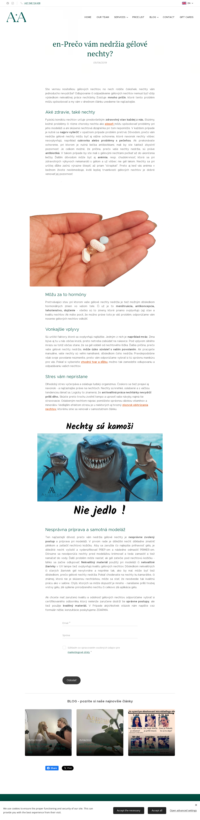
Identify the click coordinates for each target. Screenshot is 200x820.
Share (52, 768)
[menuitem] (90, 17)
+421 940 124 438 (32, 3)
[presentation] (87, 666)
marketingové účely (79, 652)
